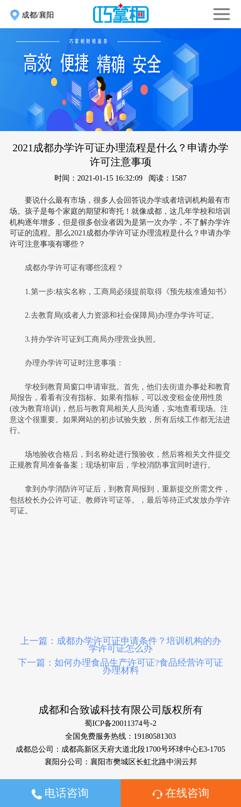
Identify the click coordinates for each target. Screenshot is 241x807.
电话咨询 (60, 793)
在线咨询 (180, 793)
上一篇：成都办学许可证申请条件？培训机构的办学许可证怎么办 (120, 644)
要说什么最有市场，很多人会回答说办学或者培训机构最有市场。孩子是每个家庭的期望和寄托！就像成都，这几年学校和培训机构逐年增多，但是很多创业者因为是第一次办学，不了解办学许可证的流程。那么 (120, 222)
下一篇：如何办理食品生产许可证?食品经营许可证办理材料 (120, 666)
